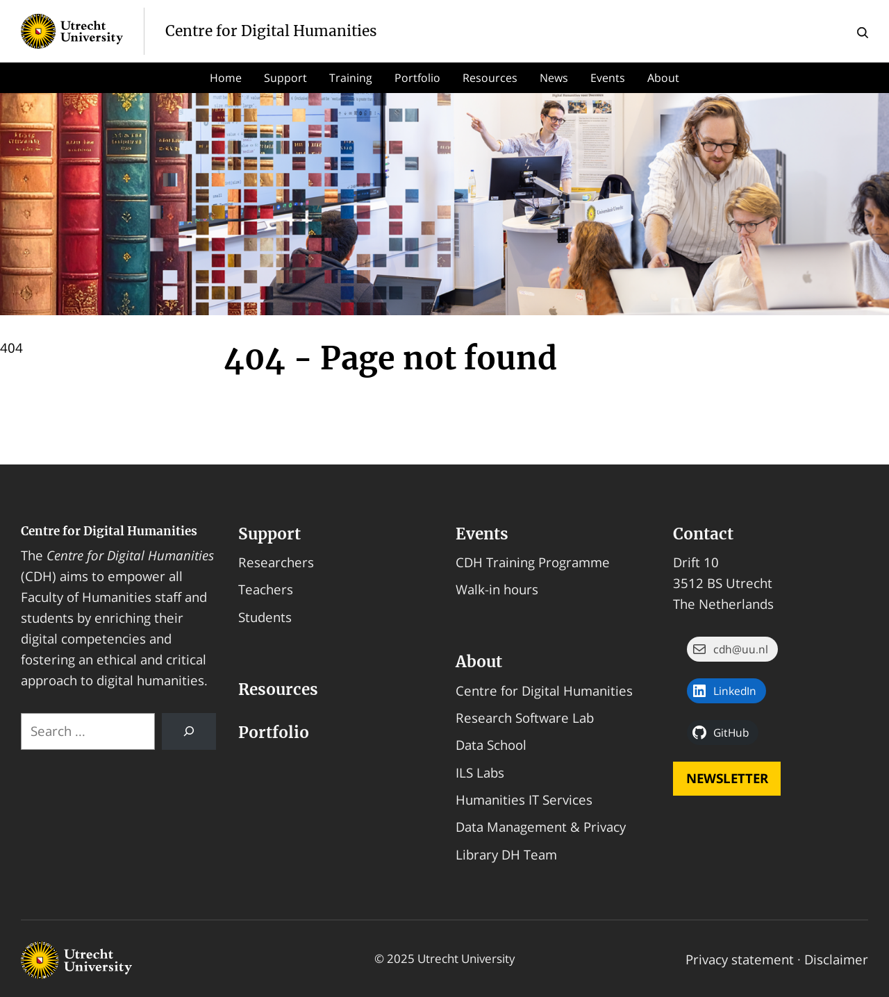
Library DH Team (506, 854)
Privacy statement (740, 959)
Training (350, 77)
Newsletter (727, 778)
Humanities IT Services (524, 799)
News (554, 77)
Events (607, 77)
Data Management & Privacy (541, 826)
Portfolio (417, 77)
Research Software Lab (525, 717)
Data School (491, 744)
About (663, 77)
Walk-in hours (497, 589)
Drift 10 (696, 562)
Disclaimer (836, 959)
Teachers (265, 589)
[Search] (189, 731)
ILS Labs (480, 772)
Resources (490, 77)
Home (226, 77)
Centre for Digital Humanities (109, 531)
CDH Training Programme (533, 562)
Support (285, 77)
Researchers (276, 562)
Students (265, 617)
